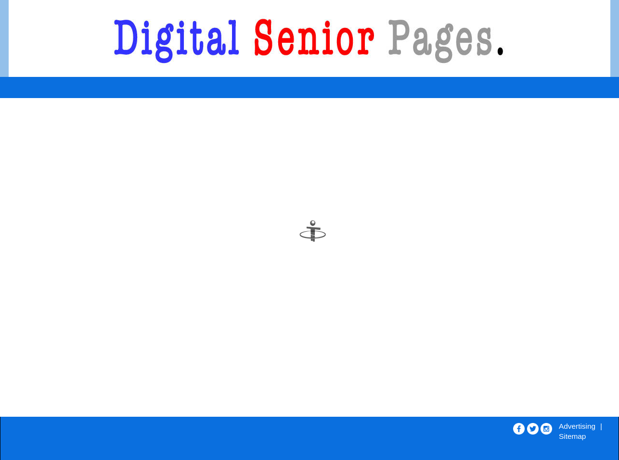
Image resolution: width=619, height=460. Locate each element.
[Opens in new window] (519, 427)
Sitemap (572, 436)
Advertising (577, 426)
